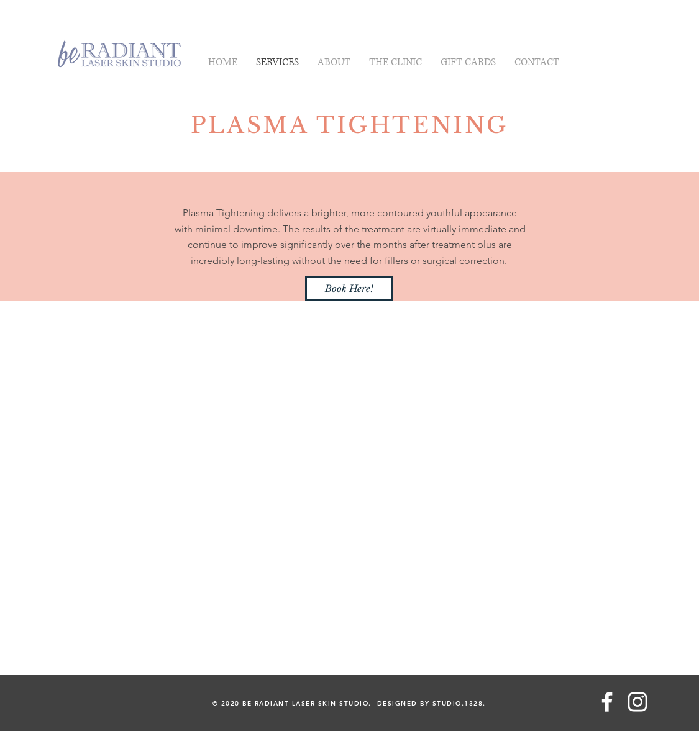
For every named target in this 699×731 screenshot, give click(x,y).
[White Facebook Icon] (607, 702)
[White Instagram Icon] (637, 702)
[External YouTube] (349, 461)
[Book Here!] (349, 288)
